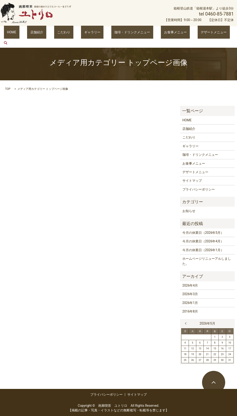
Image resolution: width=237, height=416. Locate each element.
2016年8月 (190, 311)
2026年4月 (190, 285)
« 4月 (187, 323)
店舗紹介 (45, 32)
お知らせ (188, 211)
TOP (7, 89)
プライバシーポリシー (198, 189)
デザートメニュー (191, 32)
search (213, 32)
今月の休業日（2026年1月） (203, 250)
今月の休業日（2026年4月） (203, 241)
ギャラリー (88, 32)
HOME (26, 32)
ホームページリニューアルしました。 (206, 261)
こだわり (66, 32)
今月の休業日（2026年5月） (203, 233)
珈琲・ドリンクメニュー (122, 32)
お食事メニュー (159, 32)
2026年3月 (190, 294)
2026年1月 (190, 303)
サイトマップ (192, 180)
